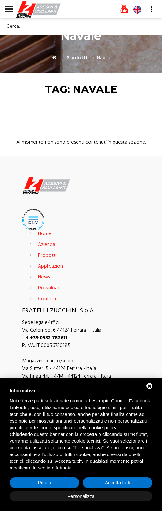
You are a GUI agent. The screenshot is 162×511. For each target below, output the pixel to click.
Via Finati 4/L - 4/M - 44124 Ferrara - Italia (66, 376)
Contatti (47, 299)
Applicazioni (51, 266)
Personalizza (81, 496)
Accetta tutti (117, 482)
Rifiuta (44, 482)
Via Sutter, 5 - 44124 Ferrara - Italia (59, 368)
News (44, 277)
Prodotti (76, 58)
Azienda (46, 244)
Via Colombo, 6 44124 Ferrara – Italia (61, 330)
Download (49, 288)
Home (44, 234)
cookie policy (102, 427)
